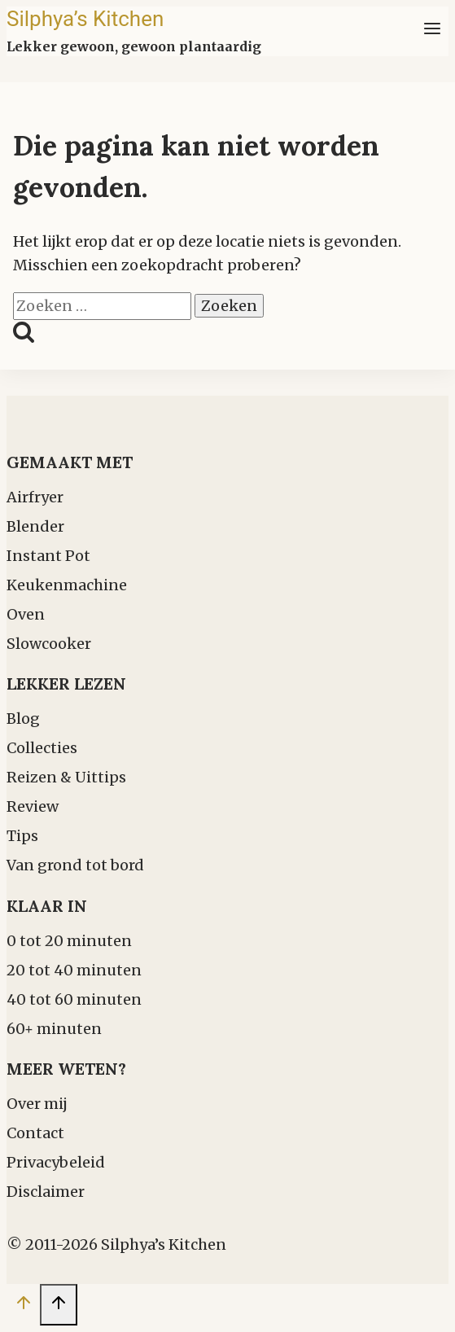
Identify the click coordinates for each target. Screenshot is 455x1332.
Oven (26, 614)
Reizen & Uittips (66, 777)
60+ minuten (54, 1028)
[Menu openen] (431, 31)
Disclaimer (46, 1191)
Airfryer (35, 497)
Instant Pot (48, 555)
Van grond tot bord (75, 865)
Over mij (37, 1103)
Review (33, 806)
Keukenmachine (67, 585)
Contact (35, 1133)
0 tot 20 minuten (69, 940)
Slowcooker (49, 643)
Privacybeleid (56, 1162)
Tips (22, 835)
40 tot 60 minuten (74, 999)
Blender (35, 526)
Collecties (42, 747)
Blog (23, 718)
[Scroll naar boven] (23, 1306)
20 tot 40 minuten (74, 970)
